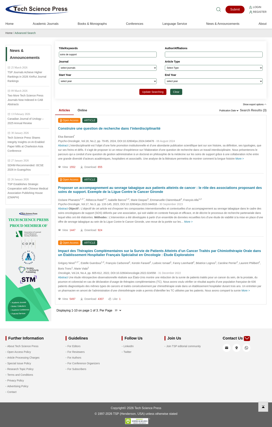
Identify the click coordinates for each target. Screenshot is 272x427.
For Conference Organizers (83, 363)
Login (255, 7)
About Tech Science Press (22, 346)
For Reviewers (76, 351)
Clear (176, 91)
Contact (11, 391)
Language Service (174, 23)
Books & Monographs (92, 23)
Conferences (134, 23)
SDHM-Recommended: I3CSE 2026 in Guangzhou (26, 167)
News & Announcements (222, 23)
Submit (235, 9)
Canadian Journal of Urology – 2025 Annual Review (26, 121)
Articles (64, 110)
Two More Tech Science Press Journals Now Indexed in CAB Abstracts (25, 100)
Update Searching (153, 91)
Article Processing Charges (23, 357)
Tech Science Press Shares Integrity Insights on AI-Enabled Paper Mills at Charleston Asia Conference (26, 144)
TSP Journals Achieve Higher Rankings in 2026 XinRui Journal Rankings (27, 77)
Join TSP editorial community (183, 346)
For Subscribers (76, 369)
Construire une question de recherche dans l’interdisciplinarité (109, 128)
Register (257, 11)
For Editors (73, 346)
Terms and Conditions (20, 374)
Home (10, 23)
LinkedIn (129, 346)
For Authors (74, 357)
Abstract (63, 145)
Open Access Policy (19, 351)
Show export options (254, 104)
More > (239, 158)
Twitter (127, 351)
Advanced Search (25, 33)
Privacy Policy (15, 380)
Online (82, 110)
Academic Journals (46, 23)
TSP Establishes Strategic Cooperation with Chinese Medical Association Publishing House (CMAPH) (28, 191)
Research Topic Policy (20, 369)
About (263, 23)
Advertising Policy (17, 386)
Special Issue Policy (19, 363)
